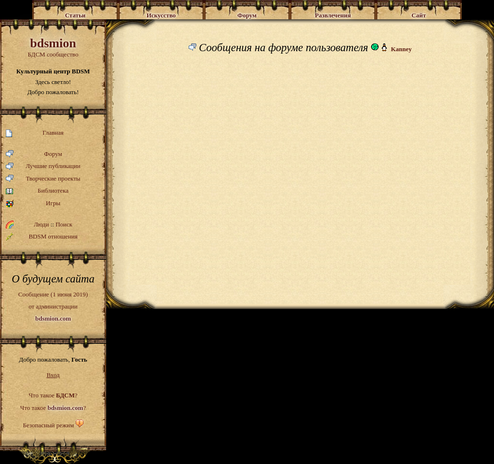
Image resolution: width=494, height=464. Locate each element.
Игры (33, 203)
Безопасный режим (48, 425)
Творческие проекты (43, 179)
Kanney (401, 49)
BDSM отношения (42, 236)
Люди (41, 224)
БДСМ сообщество (53, 47)
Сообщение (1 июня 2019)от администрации (53, 306)
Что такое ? (52, 395)
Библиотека (37, 191)
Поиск (63, 224)
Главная (35, 133)
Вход (52, 375)
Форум (34, 154)
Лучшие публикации (43, 166)
